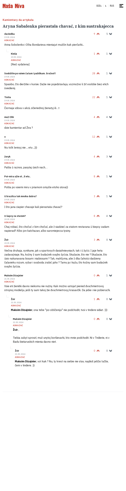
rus (112, 5)
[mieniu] (121, 5)
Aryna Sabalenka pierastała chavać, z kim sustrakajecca (58, 26)
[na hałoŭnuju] (13, 5)
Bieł (99, 5)
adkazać (9, 40)
